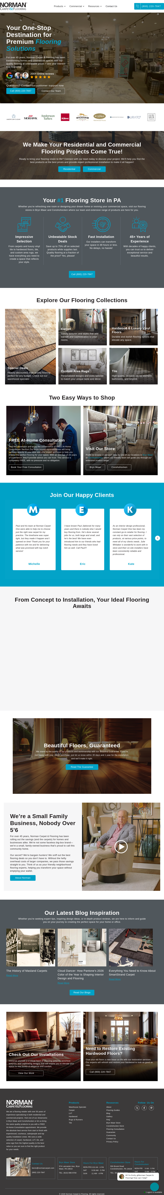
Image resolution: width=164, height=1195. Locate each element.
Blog (108, 1113)
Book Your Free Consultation (26, 467)
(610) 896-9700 (70, 1173)
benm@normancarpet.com (43, 1168)
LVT (70, 1113)
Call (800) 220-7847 (20, 91)
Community (111, 1135)
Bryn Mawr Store (113, 1123)
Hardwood (73, 1116)
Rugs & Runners (76, 1120)
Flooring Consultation (115, 1129)
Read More (12, 975)
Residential (69, 169)
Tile (70, 1123)
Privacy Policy (112, 1142)
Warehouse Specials (77, 1107)
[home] (13, 6)
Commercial (94, 169)
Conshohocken (95, 458)
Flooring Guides (113, 1110)
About (108, 1107)
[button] (60, 6)
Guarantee (110, 1132)
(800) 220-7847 (151, 6)
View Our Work (26, 1073)
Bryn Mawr (148, 455)
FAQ (108, 1120)
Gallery (109, 1116)
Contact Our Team (51, 91)
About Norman (23, 878)
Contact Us (111, 6)
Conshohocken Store (115, 1126)
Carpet (72, 1110)
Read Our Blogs (81, 992)
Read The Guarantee (82, 767)
